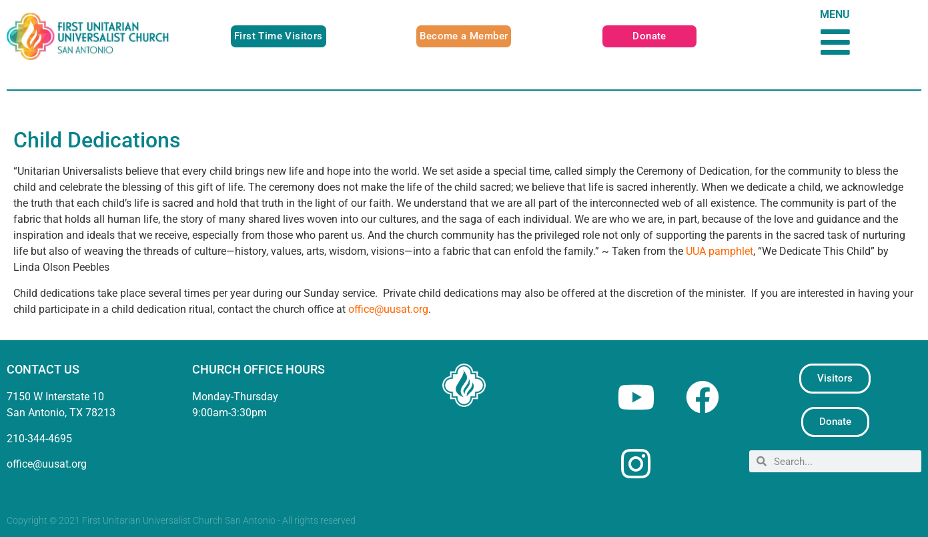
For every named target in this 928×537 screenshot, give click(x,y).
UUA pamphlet (719, 251)
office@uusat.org (388, 309)
